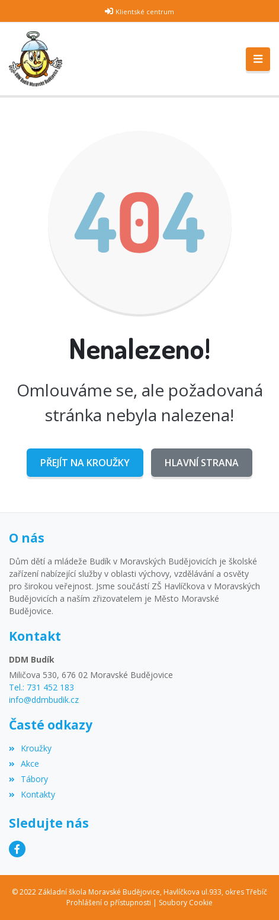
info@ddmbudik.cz (44, 699)
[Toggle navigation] (258, 59)
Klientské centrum (145, 11)
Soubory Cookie (186, 903)
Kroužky (30, 748)
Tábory (28, 779)
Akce (24, 763)
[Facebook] (17, 849)
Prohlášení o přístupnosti (108, 903)
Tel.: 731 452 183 (41, 687)
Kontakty (32, 794)
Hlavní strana (202, 462)
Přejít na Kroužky (85, 462)
